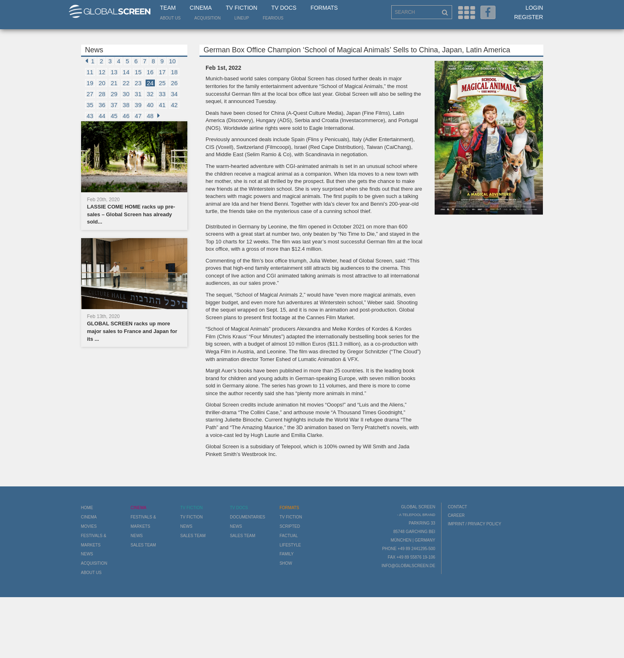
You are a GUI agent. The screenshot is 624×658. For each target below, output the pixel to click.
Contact (457, 507)
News (87, 554)
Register (528, 17)
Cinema (201, 7)
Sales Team (143, 545)
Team (168, 7)
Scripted (289, 526)
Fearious (273, 18)
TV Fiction (241, 7)
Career (456, 515)
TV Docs (283, 7)
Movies (89, 526)
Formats (324, 7)
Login (534, 7)
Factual (288, 535)
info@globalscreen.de (408, 565)
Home (87, 507)
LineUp (241, 18)
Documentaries (247, 517)
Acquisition (207, 18)
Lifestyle (290, 545)
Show (285, 563)
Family (286, 554)
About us (170, 18)
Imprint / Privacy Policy (474, 524)
